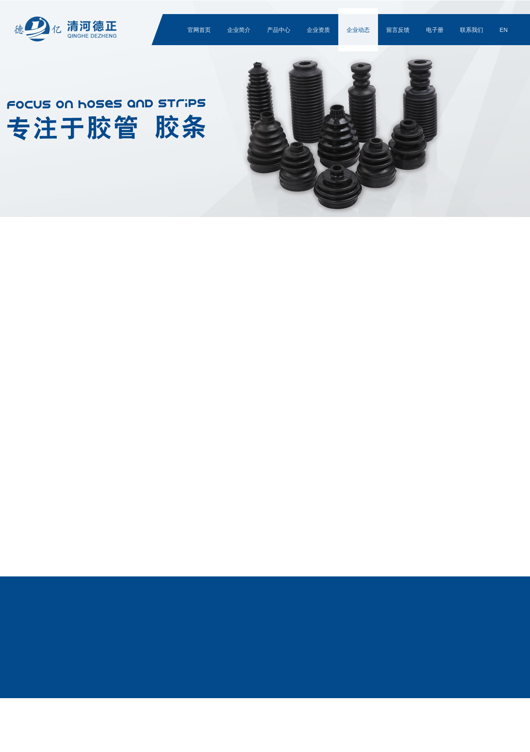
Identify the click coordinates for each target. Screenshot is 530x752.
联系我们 (472, 30)
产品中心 (279, 30)
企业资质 (319, 30)
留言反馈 (398, 30)
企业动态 (359, 30)
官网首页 (200, 30)
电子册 (435, 30)
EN (504, 30)
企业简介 (239, 30)
